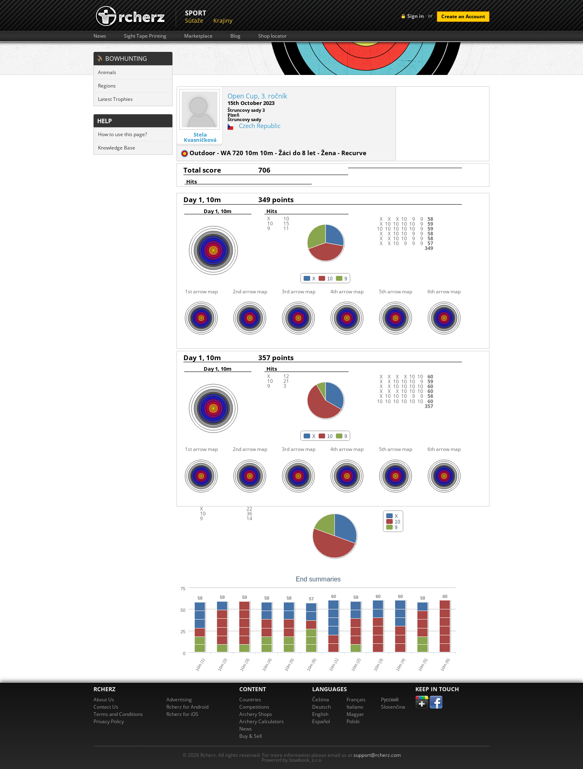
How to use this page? (122, 134)
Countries (250, 699)
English (320, 714)
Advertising (179, 699)
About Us (104, 699)
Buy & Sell (250, 736)
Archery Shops (255, 714)
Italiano (355, 706)
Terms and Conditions (118, 714)
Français (356, 699)
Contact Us (106, 706)
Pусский (390, 699)
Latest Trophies (115, 99)
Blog (235, 36)
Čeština (320, 699)
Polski (353, 721)
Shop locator (272, 36)
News (100, 36)
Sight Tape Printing (145, 36)
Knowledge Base (116, 147)
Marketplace (198, 36)
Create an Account (463, 16)
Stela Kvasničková (200, 137)
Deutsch (321, 706)
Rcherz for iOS (182, 714)
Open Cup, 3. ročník (257, 96)
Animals (107, 72)
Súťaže (194, 20)
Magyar (355, 714)
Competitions (254, 706)
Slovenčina (393, 706)
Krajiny (222, 20)
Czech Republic (260, 126)
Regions (107, 85)
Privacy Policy (109, 721)
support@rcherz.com (377, 755)
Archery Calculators (261, 721)
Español (321, 721)
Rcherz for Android (187, 706)
